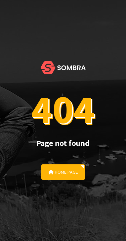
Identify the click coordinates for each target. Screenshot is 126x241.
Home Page (63, 172)
